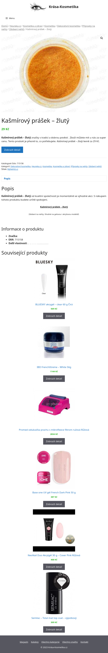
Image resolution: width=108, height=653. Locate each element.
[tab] (54, 178)
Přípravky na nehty (79, 166)
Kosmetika (49, 26)
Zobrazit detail (12, 149)
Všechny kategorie (50, 641)
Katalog (35, 641)
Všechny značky (70, 641)
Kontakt (84, 641)
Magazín (24, 641)
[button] (101, 38)
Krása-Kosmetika (63, 6)
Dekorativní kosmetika (68, 26)
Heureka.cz (15, 26)
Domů (4, 26)
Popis (7, 178)
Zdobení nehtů (16, 29)
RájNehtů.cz (12, 169)
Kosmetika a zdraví (32, 26)
